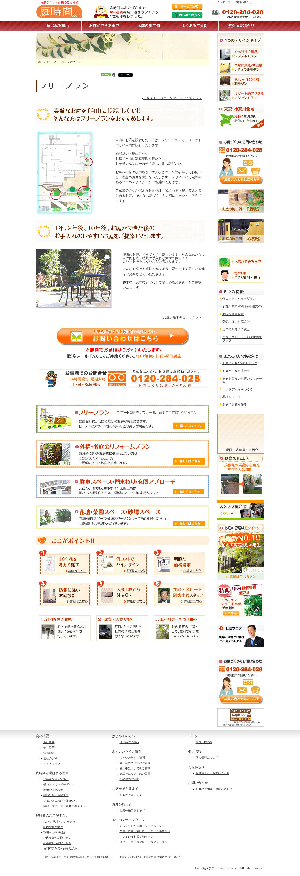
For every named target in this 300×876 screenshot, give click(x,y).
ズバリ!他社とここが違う (59, 821)
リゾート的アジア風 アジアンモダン (143, 842)
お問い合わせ (243, 2)
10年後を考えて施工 (236, 329)
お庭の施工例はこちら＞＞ (182, 318)
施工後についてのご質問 (135, 773)
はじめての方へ (129, 742)
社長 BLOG (204, 742)
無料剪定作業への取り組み (60, 848)
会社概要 (49, 742)
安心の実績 (50, 758)
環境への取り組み (54, 832)
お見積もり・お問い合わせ (212, 773)
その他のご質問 (129, 779)
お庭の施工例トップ (132, 810)
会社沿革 (49, 747)
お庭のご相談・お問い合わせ (214, 789)
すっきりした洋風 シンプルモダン (142, 826)
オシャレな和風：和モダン (136, 836)
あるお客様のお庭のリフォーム (242, 380)
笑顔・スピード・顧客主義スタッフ (242, 338)
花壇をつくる (231, 397)
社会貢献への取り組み (57, 843)
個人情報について (207, 757)
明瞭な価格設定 (233, 314)
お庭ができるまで (131, 794)
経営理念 (49, 753)
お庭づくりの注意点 (236, 371)
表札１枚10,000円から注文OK (242, 306)
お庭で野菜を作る (234, 404)
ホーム (42, 62)
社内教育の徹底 (53, 827)
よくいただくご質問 (132, 757)
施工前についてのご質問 (135, 763)
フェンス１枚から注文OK (59, 800)
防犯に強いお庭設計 (236, 322)
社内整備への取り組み (57, 838)
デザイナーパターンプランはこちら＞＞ (172, 98)
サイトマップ (222, 2)
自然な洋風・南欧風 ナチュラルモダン (145, 831)
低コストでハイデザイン (239, 298)
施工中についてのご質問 (135, 768)
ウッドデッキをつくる (237, 389)
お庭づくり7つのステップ (239, 363)
